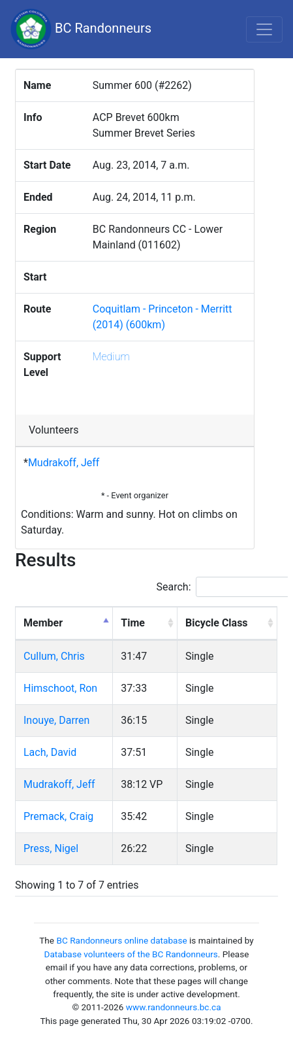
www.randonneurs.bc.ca (173, 1007)
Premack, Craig (58, 816)
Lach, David (49, 752)
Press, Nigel (50, 848)
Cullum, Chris (54, 656)
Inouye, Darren (56, 720)
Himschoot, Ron (60, 688)
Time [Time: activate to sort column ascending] (133, 623)
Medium (111, 356)
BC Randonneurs (80, 29)
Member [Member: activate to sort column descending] (43, 623)
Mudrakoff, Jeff (64, 462)
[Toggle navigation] (264, 29)
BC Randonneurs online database (121, 940)
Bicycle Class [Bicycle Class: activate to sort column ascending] (216, 623)
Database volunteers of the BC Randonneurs (131, 954)
